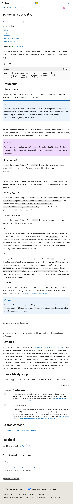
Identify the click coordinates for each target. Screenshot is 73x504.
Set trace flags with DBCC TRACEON (33, 293)
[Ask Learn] (64, 7)
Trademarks (40, 497)
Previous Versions (21, 494)
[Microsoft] (36, 3)
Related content (9, 41)
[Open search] (64, 3)
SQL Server (17, 8)
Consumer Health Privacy (12, 497)
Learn (4, 8)
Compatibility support (11, 38)
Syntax (6, 30)
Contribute (40, 494)
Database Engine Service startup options (49, 347)
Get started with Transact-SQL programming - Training (21, 468)
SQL (10, 8)
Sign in (69, 3)
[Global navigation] (2, 3)
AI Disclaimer (8, 494)
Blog (31, 494)
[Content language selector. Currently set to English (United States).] (14, 489)
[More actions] (68, 7)
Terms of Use (29, 497)
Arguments (8, 33)
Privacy (49, 494)
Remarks (7, 36)
